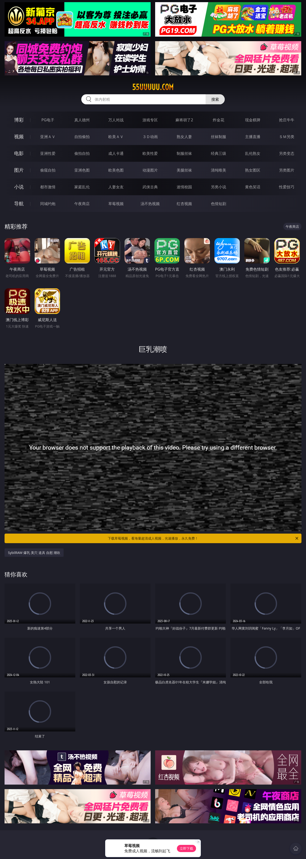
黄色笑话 (252, 187)
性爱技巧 (286, 187)
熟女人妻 (184, 136)
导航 (19, 203)
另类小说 (218, 187)
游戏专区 (150, 120)
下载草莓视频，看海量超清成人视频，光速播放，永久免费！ (203, 538)
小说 (19, 187)
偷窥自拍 (47, 170)
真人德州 (82, 120)
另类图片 (286, 170)
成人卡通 (116, 153)
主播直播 (252, 136)
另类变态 (286, 153)
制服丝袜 (184, 153)
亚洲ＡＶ (47, 136)
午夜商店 (82, 203)
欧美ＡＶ (116, 136)
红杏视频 (184, 203)
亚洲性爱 (47, 153)
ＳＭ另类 (286, 136)
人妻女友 (116, 187)
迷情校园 (184, 187)
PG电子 (47, 120)
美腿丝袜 (184, 170)
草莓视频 (116, 203)
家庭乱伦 (82, 187)
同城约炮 (47, 203)
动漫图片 (150, 170)
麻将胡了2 (184, 120)
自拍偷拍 (82, 136)
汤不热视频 (150, 203)
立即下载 (186, 848)
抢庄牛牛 (286, 120)
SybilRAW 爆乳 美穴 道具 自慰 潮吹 (34, 552)
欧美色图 (116, 170)
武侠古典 (150, 187)
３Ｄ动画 (150, 136)
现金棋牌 (252, 120)
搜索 (215, 99)
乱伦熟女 (252, 153)
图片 (19, 170)
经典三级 (218, 153)
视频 (19, 136)
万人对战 (116, 120)
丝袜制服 (218, 136)
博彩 (19, 120)
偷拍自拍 (82, 153)
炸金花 (218, 120)
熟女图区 (252, 170)
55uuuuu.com (153, 87)
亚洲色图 (82, 170)
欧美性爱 (150, 153)
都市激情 (47, 187)
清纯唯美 (218, 170)
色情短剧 (218, 203)
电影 (19, 153)
